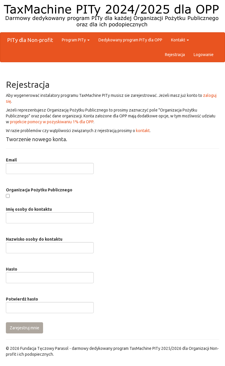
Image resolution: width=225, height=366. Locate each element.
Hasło (11, 269)
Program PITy (76, 40)
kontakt (143, 130)
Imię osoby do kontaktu (29, 209)
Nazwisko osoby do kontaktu (34, 239)
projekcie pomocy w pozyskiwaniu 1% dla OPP (51, 121)
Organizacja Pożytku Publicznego (39, 190)
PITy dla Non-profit (30, 40)
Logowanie (204, 54)
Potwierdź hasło (22, 299)
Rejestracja (175, 54)
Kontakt (180, 40)
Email (11, 160)
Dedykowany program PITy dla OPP (130, 40)
